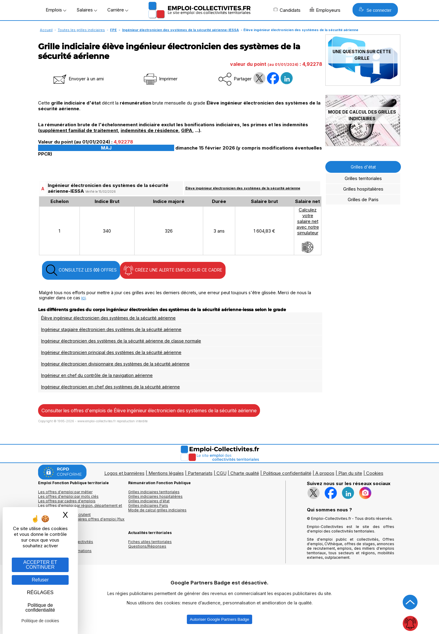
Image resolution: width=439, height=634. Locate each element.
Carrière (117, 10)
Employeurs (325, 10)
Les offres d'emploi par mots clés (68, 496)
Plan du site (350, 473)
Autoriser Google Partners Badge (219, 619)
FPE (113, 30)
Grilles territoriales (363, 178)
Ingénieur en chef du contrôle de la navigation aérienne (97, 375)
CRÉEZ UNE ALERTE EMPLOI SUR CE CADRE (172, 270)
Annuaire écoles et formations (65, 551)
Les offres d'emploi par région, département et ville (80, 507)
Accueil (46, 30)
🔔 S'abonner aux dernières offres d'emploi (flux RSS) (81, 521)
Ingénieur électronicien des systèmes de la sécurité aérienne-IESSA (180, 30)
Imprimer (160, 79)
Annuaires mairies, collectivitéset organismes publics (65, 544)
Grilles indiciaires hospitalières (155, 496)
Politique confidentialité (287, 473)
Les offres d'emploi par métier (65, 492)
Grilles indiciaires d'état (149, 501)
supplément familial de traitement (79, 130)
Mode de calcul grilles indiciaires (157, 510)
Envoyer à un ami (78, 79)
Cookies (374, 473)
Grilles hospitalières (363, 189)
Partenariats (200, 473)
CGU (221, 473)
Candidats (287, 10)
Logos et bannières (124, 473)
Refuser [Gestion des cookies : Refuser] (40, 579)
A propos (324, 473)
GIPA (186, 130)
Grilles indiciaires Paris (148, 505)
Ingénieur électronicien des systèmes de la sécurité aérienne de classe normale (121, 340)
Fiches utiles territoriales (150, 541)
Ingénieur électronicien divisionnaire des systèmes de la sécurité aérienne (115, 363)
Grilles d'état (363, 166)
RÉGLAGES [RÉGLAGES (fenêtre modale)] (40, 592)
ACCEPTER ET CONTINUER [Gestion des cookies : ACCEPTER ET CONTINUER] (40, 565)
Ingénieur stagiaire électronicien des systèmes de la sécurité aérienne (111, 329)
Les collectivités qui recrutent (64, 514)
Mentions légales (166, 473)
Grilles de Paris (363, 199)
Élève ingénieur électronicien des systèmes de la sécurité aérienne (242, 188)
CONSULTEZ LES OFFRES (81, 270)
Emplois (56, 10)
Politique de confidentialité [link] (40, 608)
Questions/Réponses (147, 546)
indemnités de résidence (149, 130)
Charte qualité (244, 473)
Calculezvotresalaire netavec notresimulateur (308, 230)
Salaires (86, 10)
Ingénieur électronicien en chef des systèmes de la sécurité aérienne (110, 386)
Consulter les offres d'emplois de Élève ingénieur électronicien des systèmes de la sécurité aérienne (149, 410)
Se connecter (375, 10)
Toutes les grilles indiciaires (81, 30)
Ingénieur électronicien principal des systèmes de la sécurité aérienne (111, 352)
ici (83, 297)
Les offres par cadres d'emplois (67, 501)
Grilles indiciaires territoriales (154, 492)
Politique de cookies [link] (40, 620)
